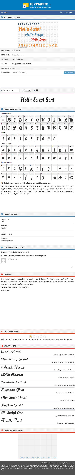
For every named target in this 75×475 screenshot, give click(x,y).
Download (69, 73)
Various (20, 59)
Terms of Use (54, 463)
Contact (72, 463)
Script (14, 59)
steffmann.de (28, 284)
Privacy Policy (63, 463)
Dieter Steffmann (18, 55)
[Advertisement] (37, 82)
